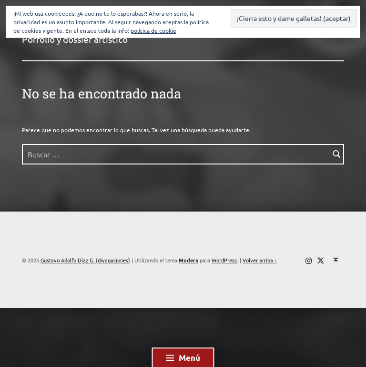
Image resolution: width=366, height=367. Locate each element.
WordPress (224, 260)
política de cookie (153, 30)
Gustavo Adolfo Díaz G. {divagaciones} (85, 260)
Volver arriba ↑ (260, 260)
